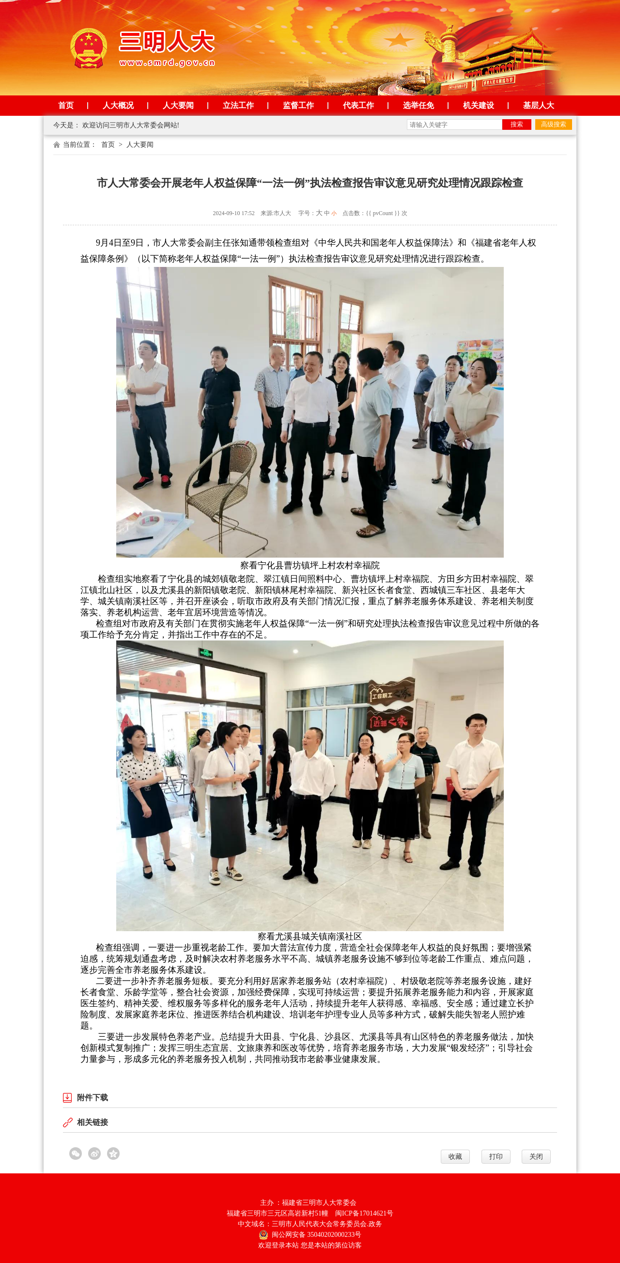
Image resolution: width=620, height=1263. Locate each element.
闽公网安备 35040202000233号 (310, 1234)
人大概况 (118, 105)
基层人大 (538, 105)
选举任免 (418, 105)
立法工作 (238, 105)
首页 (66, 105)
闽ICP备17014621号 (364, 1213)
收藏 (455, 1156)
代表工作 (358, 105)
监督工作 (298, 105)
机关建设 (478, 105)
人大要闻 (178, 105)
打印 (496, 1156)
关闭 (536, 1156)
